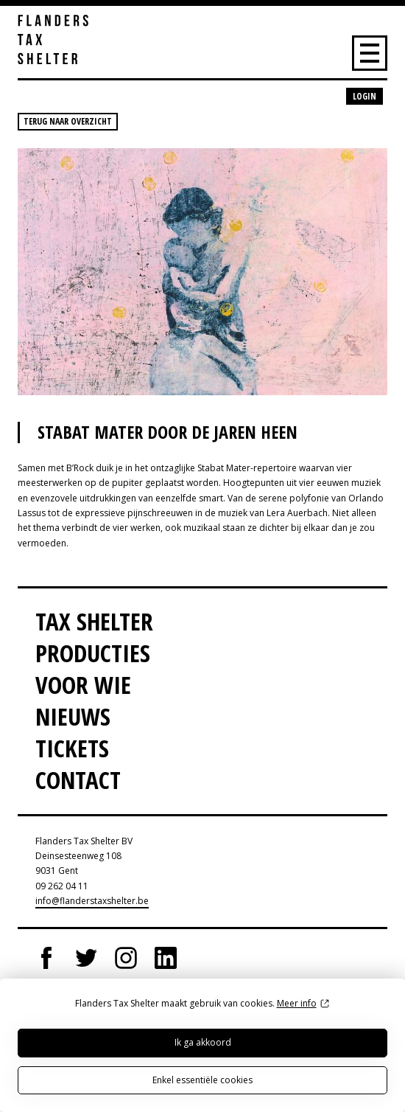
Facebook (46, 958)
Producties (92, 653)
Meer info (297, 1003)
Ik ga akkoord (203, 1042)
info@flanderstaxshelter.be (92, 900)
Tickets (72, 748)
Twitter (86, 958)
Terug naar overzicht (68, 121)
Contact (78, 779)
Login (364, 96)
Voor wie (83, 684)
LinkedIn (166, 958)
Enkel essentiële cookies (202, 1080)
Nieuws (72, 716)
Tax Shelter (94, 621)
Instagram (126, 958)
